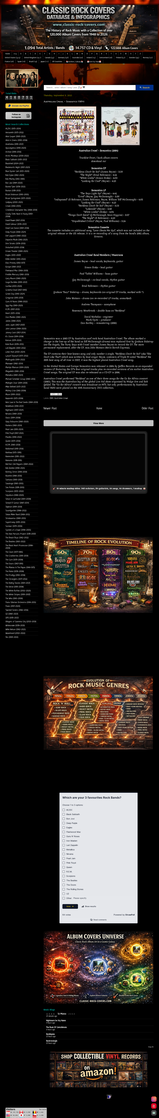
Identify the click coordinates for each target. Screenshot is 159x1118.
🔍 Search (145, 87)
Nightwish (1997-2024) (15, 410)
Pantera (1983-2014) (14, 425)
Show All (150, 1047)
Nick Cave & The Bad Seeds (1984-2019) (22, 402)
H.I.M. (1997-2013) (13, 309)
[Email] (154, 1113)
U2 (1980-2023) (12, 614)
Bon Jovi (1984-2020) (14, 183)
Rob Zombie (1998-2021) (15, 468)
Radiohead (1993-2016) (15, 449)
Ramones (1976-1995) (14, 460)
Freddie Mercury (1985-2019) (17, 274)
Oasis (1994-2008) (13, 418)
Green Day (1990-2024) (15, 294)
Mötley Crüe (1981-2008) (16, 391)
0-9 (15, 54)
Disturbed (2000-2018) (15, 247)
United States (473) (12, 58)
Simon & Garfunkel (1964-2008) (18, 499)
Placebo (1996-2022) (14, 437)
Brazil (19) (33, 62)
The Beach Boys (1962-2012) (17, 538)
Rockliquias (50, 1034)
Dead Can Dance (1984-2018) (17, 228)
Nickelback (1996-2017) (15, 406)
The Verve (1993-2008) (15, 587)
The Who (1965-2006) (14, 598)
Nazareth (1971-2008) (14, 398)
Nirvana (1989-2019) (14, 414)
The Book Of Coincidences (56, 1027)
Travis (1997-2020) (13, 606)
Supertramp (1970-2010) (15, 522)
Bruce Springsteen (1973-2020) (18, 198)
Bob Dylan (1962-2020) (15, 175)
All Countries (57, 62)
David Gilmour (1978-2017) (16, 224)
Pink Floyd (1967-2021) (15, 433)
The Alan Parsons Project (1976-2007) (21, 534)
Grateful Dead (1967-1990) (16, 290)
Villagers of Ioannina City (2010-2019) (21, 621)
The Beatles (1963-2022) (15, 542)
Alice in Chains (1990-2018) (16, 140)
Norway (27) (148, 58)
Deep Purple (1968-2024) (16, 232)
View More (98, 423)
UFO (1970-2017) (12, 618)
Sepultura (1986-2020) (15, 495)
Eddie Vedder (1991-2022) (16, 259)
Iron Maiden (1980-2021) (16, 317)
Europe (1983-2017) (13, 267)
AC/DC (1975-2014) (13, 129)
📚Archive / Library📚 (74, 62)
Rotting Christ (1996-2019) (16, 472)
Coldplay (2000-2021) (14, 202)
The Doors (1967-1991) (14, 564)
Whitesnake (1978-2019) (15, 625)
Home (7, 54)
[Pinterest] (154, 1106)
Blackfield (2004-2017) (14, 163)
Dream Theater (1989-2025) (17, 251)
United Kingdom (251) (32, 58)
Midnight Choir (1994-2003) (16, 383)
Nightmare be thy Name (56, 1021)
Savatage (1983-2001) (14, 483)
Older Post (147, 408)
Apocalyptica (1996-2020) (16, 148)
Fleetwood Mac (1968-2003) (17, 271)
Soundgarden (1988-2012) (16, 511)
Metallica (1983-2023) (14, 375)
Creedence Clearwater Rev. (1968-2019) (21, 210)
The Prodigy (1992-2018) (15, 575)
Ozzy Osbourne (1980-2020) (17, 422)
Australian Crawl (61, 398)
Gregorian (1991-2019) (14, 298)
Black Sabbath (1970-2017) (16, 160)
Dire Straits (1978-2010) (15, 243)
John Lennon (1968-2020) (16, 329)
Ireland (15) (91, 58)
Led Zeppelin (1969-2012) (16, 348)
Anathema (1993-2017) (14, 144)
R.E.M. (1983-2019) (13, 445)
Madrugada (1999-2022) (15, 360)
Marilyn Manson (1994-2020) (17, 367)
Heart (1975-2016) (13, 313)
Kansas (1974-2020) (13, 340)
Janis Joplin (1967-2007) (15, 325)
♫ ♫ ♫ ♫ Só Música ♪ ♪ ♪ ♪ (60, 1014)
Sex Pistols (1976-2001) (15, 487)
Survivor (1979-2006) (14, 526)
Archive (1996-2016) (13, 152)
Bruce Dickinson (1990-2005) (17, 194)
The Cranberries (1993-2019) (17, 556)
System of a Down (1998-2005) (18, 530)
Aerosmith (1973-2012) (15, 132)
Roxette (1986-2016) (14, 476)
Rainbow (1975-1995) (13, 452)
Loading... (98, 859)
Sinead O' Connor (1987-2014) (17, 503)
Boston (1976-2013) (13, 191)
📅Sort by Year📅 (94, 62)
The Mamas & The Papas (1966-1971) (20, 567)
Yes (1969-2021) (12, 637)
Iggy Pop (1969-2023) (14, 305)
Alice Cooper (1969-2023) (15, 136)
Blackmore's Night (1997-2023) (18, 167)
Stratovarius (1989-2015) (16, 518)
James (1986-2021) (13, 321)
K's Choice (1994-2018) (15, 336)
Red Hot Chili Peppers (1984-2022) (19, 464)
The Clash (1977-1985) (14, 552)
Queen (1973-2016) (13, 441)
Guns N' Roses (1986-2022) (17, 302)
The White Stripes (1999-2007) (18, 594)
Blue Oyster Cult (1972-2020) (17, 171)
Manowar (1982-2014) (14, 363)
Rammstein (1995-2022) (15, 456)
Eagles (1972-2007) (13, 255)
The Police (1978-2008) (15, 571)
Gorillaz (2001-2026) (14, 286)
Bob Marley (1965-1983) (15, 179)
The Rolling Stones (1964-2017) (18, 583)
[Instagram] (154, 1099)
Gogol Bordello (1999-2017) (16, 282)
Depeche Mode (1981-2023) (17, 240)
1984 (51, 398)
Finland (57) (120, 58)
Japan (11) (44, 62)
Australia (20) (77, 58)
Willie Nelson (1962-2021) (16, 629)
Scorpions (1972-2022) (15, 491)
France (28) (9, 62)
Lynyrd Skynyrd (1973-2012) (17, 356)
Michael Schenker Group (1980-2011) (20, 379)
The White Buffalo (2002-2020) (18, 591)
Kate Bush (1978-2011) (15, 344)
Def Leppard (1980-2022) (16, 236)
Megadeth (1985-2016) (15, 371)
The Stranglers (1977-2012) (16, 579)
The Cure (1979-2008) (14, 560)
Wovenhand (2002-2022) (15, 633)
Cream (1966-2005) (13, 206)
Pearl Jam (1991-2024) (14, 429)
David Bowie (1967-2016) (15, 220)
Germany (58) (63, 58)
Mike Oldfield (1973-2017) (15, 387)
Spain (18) (21, 62)
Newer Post (50, 408)
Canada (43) (49, 58)
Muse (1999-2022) (13, 394)
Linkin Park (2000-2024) (15, 352)
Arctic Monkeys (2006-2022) (17, 156)
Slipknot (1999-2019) (14, 507)
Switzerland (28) (105, 58)
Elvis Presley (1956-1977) (15, 263)
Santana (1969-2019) (14, 480)
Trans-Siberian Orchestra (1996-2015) (21, 602)
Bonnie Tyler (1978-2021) (15, 187)
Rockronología (51, 1041)
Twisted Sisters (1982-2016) (17, 610)
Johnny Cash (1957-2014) (16, 333)
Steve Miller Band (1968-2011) (18, 514)
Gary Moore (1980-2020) (16, 278)
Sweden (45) (134, 58)
